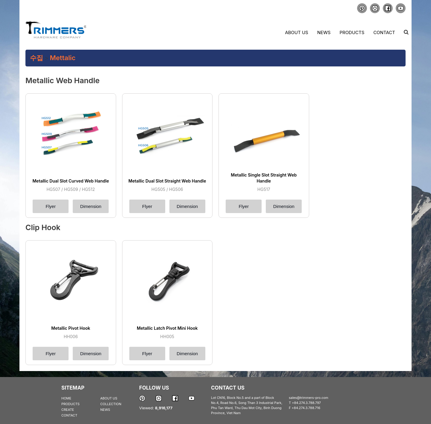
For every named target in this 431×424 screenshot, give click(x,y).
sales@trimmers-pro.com (308, 398)
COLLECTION (110, 404)
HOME (66, 398)
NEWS (105, 410)
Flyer (51, 206)
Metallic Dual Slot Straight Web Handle (167, 180)
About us (296, 32)
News (324, 32)
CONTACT (69, 415)
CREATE (67, 410)
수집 (36, 58)
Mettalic (63, 58)
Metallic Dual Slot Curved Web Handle (70, 180)
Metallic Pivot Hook (70, 328)
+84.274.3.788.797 (306, 403)
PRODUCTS (70, 404)
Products (351, 32)
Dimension (90, 206)
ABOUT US (108, 398)
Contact (384, 32)
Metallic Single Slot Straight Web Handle (264, 177)
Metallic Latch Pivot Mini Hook (167, 328)
